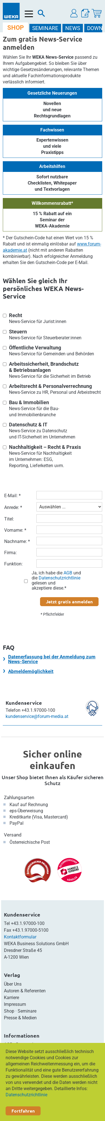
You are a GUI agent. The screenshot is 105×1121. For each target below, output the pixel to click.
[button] (74, 13)
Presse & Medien (20, 1017)
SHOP (15, 27)
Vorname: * (15, 530)
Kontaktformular (20, 937)
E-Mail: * (12, 495)
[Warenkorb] (96, 13)
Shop (9, 1011)
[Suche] (41, 14)
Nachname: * (17, 541)
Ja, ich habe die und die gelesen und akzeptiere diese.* (56, 580)
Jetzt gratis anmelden (69, 601)
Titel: (9, 519)
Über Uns (13, 984)
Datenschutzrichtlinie (26, 1094)
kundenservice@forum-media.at (37, 716)
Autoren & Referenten (25, 990)
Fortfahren (23, 1111)
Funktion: (13, 564)
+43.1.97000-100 (28, 923)
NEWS (72, 28)
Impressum (15, 1004)
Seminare (27, 1011)
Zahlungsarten (19, 797)
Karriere (11, 997)
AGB (68, 573)
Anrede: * (13, 507)
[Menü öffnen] (29, 14)
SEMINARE (45, 28)
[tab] (52, 659)
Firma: (10, 552)
